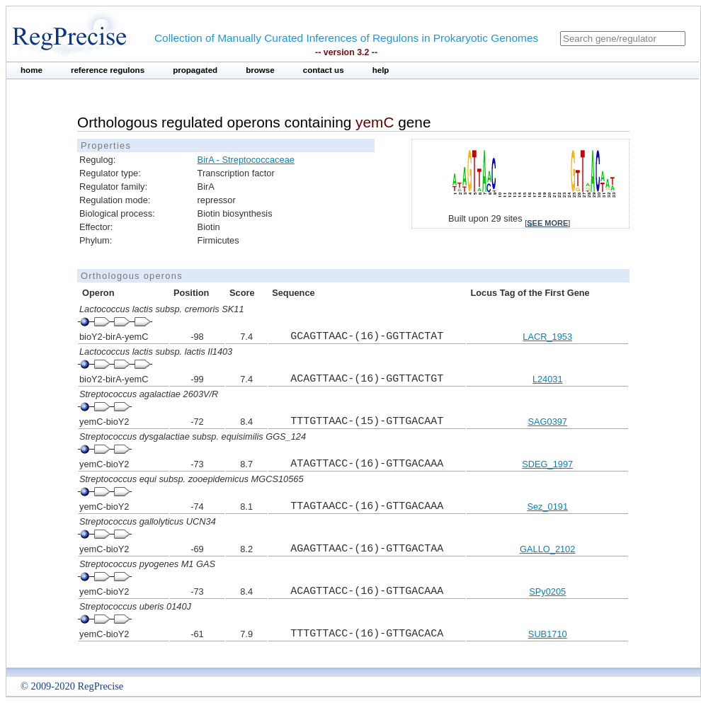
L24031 (547, 379)
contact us (323, 70)
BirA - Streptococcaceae (246, 159)
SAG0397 (547, 421)
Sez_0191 (547, 506)
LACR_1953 (547, 336)
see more (547, 223)
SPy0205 (547, 591)
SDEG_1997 (547, 464)
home (31, 70)
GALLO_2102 (547, 549)
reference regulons (107, 70)
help (380, 70)
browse (260, 70)
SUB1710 (547, 634)
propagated (195, 70)
